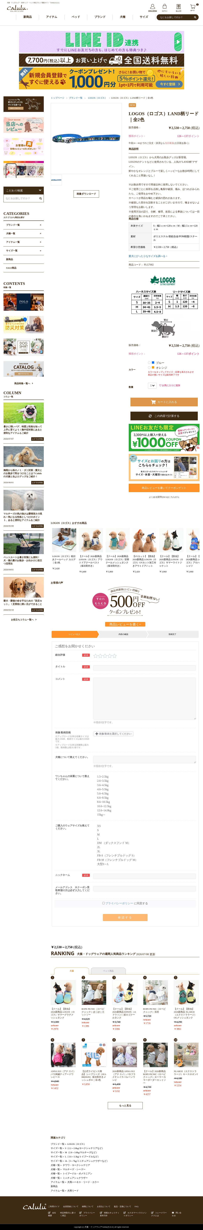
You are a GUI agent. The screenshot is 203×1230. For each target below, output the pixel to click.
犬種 (122, 16)
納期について (87, 1206)
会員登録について (70, 1206)
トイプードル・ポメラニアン (77, 1173)
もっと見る (125, 1105)
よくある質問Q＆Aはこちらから (164, 497)
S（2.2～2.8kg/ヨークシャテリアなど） (84, 1148)
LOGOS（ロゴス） (97, 98)
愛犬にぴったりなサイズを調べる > (148, 256)
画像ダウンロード (86, 194)
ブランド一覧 (75, 98)
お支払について (103, 1206)
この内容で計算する (164, 415)
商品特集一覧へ (23, 383)
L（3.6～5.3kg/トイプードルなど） (82, 1156)
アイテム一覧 (57, 1182)
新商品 (27, 16)
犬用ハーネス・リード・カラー (83, 1182)
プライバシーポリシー (119, 903)
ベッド (76, 16)
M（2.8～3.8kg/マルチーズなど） (81, 1152)
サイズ (144, 16)
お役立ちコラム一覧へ (23, 619)
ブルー (158, 362)
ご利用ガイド (54, 1206)
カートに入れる (164, 402)
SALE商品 (11, 268)
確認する (125, 917)
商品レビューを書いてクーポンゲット (164, 487)
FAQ (136, 1206)
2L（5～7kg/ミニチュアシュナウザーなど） (87, 1161)
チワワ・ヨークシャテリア (76, 1165)
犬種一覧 (55, 1165)
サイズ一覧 (56, 1148)
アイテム (51, 16)
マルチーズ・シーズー (74, 1169)
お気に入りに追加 (169, 385)
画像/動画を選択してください (113, 733)
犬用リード (73, 1191)
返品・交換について (122, 1206)
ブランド (100, 16)
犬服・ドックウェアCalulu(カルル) (99, 1227)
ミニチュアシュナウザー (75, 1178)
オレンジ (160, 367)
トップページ (57, 98)
